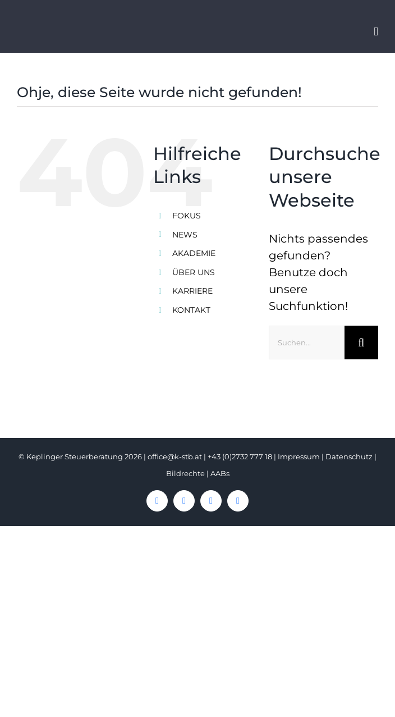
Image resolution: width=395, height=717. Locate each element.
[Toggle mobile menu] (376, 32)
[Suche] (361, 342)
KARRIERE (192, 291)
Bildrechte (185, 473)
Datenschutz (349, 456)
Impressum (299, 456)
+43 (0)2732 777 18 (240, 456)
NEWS (185, 235)
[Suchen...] (307, 342)
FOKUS (186, 216)
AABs (219, 473)
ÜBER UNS (193, 272)
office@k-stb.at (175, 456)
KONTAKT (191, 310)
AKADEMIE (193, 253)
